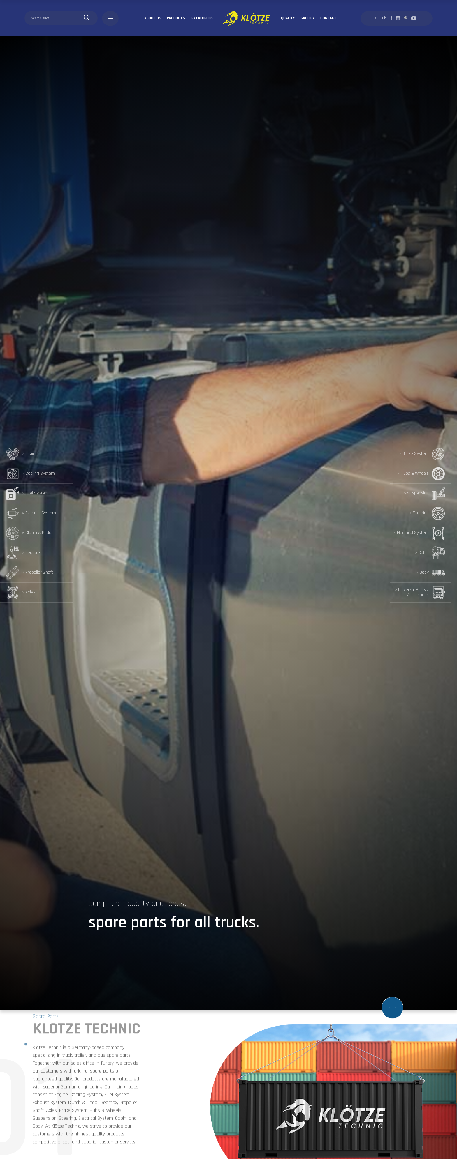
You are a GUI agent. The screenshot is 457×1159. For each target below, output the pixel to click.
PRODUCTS (176, 18)
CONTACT (328, 18)
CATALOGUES (202, 18)
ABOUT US (152, 18)
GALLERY (307, 18)
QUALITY (288, 18)
